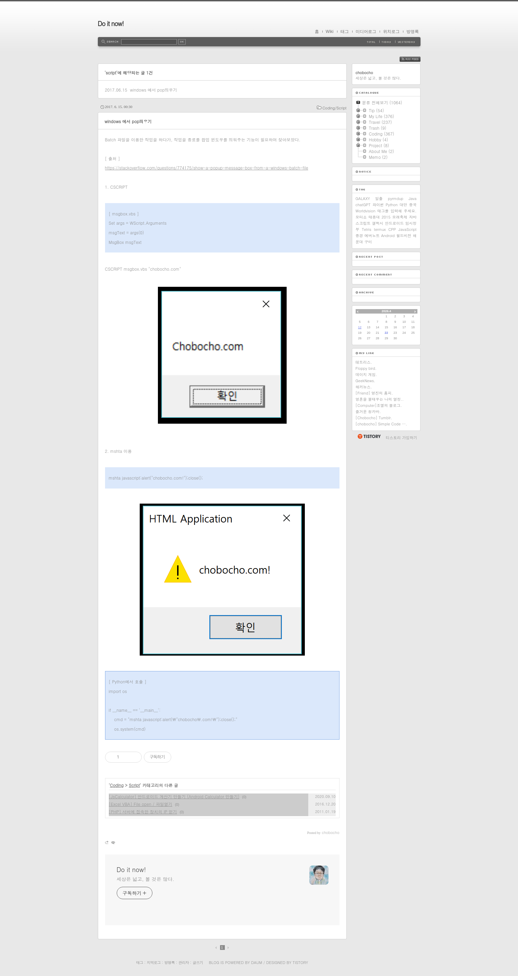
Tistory (300, 962)
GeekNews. (366, 380)
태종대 (374, 217)
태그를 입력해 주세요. (396, 210)
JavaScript (408, 229)
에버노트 (372, 235)
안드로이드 (394, 223)
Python (392, 204)
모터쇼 (361, 217)
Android (388, 235)
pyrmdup (395, 198)
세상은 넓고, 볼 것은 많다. (145, 878)
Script (134, 785)
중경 (359, 235)
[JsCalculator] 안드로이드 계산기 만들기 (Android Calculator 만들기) (174, 796)
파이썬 (378, 204)
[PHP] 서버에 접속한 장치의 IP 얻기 (143, 811)
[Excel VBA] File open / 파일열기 (140, 804)
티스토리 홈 (369, 436)
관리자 (184, 962)
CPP (392, 229)
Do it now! (111, 23)
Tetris (366, 229)
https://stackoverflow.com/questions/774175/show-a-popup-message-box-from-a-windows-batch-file (206, 167)
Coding (117, 785)
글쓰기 (198, 962)
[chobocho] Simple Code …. (381, 423)
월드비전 (403, 235)
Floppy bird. (366, 368)
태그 (345, 31)
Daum (256, 962)
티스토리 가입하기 (401, 437)
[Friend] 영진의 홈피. (374, 393)
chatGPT (363, 204)
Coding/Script (334, 107)
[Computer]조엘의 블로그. (379, 405)
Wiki (330, 31)
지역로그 (154, 962)
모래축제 (399, 217)
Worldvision (366, 210)
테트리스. (364, 362)
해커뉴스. (364, 386)
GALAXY (363, 198)
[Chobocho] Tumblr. (374, 417)
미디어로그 (366, 31)
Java (412, 198)
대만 (403, 204)
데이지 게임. (366, 374)
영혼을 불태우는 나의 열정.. (380, 399)
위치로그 (391, 31)
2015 (386, 217)
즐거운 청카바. (368, 411)
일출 (379, 198)
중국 (412, 204)
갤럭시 (377, 223)
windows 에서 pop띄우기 (153, 90)
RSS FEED (415, 59)
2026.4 (386, 311)
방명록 (412, 31)
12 (359, 327)
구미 (368, 241)
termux (380, 229)
